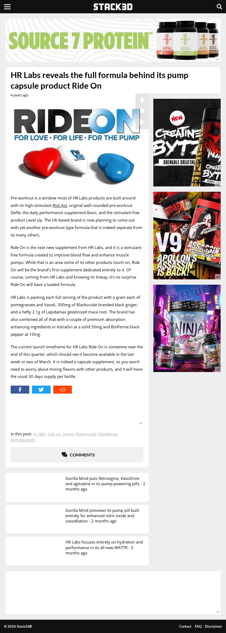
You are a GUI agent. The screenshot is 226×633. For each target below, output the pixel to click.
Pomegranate (23, 439)
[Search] (219, 6)
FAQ (198, 626)
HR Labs (39, 433)
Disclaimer (213, 626)
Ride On (54, 433)
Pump (68, 433)
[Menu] (7, 6)
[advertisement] (113, 40)
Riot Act (60, 205)
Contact (185, 626)
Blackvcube (86, 433)
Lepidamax (108, 433)
